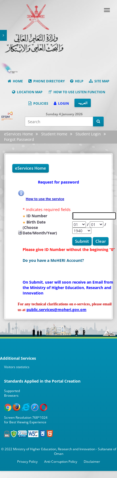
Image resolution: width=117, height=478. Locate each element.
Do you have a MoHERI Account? (53, 260)
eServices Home (18, 133)
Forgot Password (19, 139)
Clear (100, 241)
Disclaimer (92, 461)
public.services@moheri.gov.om (56, 309)
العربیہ (82, 103)
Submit (82, 241)
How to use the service (45, 198)
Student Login (88, 133)
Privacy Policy (27, 461)
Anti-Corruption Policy (60, 461)
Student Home (54, 133)
